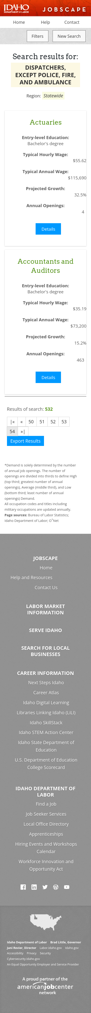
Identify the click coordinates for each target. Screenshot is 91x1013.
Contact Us (46, 587)
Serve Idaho (45, 630)
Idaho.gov (72, 948)
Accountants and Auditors (45, 265)
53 (64, 421)
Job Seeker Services (46, 814)
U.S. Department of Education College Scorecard (46, 763)
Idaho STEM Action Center (46, 732)
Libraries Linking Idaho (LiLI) (46, 712)
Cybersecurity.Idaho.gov (23, 959)
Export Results (25, 441)
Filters (38, 36)
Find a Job (46, 804)
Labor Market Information (45, 609)
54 (12, 431)
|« (12, 421)
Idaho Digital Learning (46, 702)
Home (19, 22)
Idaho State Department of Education (46, 746)
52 (53, 421)
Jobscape (45, 558)
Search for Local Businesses (45, 650)
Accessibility (15, 953)
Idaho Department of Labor (46, 791)
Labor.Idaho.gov (51, 948)
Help (45, 22)
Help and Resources (31, 577)
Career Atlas (46, 692)
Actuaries (46, 122)
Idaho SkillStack (46, 722)
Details (48, 229)
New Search (69, 36)
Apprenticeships (46, 834)
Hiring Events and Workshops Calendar (46, 848)
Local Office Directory (46, 824)
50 (31, 421)
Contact (72, 22)
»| (23, 431)
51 (42, 421)
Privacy (32, 953)
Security (45, 953)
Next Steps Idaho (46, 682)
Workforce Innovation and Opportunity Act (46, 865)
